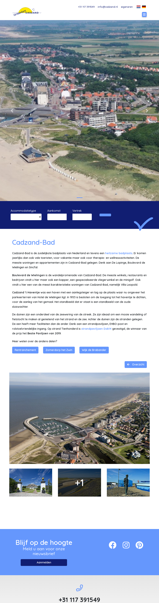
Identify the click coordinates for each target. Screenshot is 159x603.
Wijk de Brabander (94, 350)
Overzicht (137, 364)
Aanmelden (44, 562)
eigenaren (127, 6)
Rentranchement (25, 350)
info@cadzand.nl (108, 6)
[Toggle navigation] (144, 14)
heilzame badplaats (118, 253)
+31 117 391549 (86, 6)
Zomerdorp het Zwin (59, 350)
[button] (12, 110)
